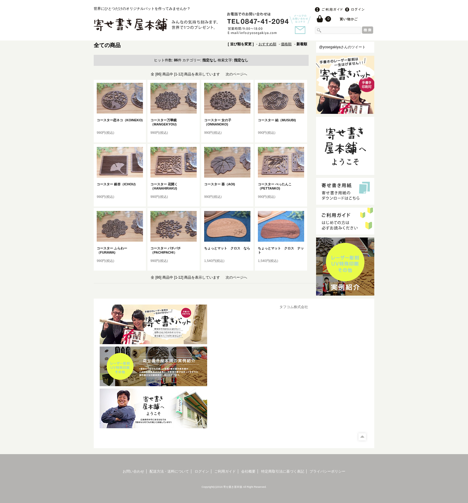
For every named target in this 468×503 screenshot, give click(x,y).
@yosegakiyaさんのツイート (342, 47)
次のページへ (236, 74)
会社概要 (248, 471)
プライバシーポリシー (327, 471)
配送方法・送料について (169, 471)
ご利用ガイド (225, 471)
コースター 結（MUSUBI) (278, 120)
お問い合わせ (133, 471)
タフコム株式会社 (293, 307)
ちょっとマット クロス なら (227, 248)
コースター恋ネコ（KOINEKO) (121, 120)
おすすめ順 (267, 44)
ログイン (202, 471)
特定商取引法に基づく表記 (282, 471)
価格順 (286, 44)
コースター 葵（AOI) (221, 184)
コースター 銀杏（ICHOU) (118, 184)
